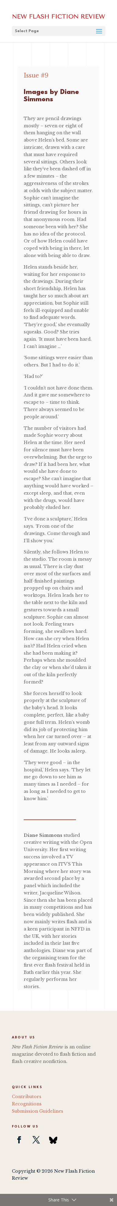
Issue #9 (36, 75)
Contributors (26, 1096)
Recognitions (27, 1104)
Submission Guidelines (37, 1111)
